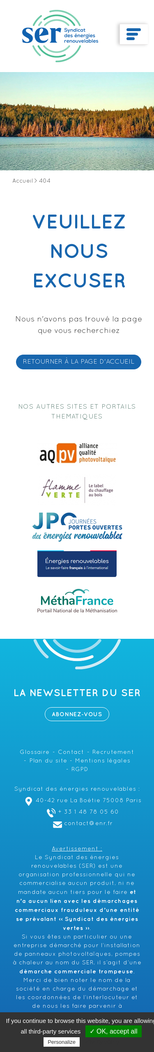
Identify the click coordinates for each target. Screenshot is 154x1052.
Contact (71, 752)
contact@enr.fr (82, 823)
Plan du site (48, 761)
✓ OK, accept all (114, 1031)
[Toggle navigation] (134, 34)
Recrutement (113, 752)
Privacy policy (101, 1041)
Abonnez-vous (77, 714)
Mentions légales (103, 761)
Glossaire (35, 752)
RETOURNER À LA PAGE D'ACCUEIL (78, 362)
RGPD (79, 769)
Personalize (62, 1042)
